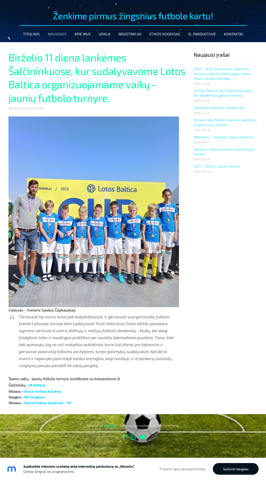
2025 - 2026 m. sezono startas (217, 166)
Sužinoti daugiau (235, 469)
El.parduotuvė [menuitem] (202, 34)
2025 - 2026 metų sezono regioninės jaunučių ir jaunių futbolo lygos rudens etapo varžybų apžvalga (222, 73)
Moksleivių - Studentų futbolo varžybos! (224, 137)
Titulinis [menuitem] (31, 34)
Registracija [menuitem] (129, 34)
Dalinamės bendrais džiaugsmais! (219, 107)
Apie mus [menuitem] (83, 34)
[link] (37, 385)
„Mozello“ (110, 425)
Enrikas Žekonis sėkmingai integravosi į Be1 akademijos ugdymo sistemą (224, 93)
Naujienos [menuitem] (57, 34)
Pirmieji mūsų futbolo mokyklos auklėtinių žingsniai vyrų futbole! (225, 122)
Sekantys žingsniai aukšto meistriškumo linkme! (224, 151)
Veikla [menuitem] (104, 34)
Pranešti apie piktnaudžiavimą (182, 469)
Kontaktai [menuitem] (233, 34)
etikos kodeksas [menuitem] (164, 34)
